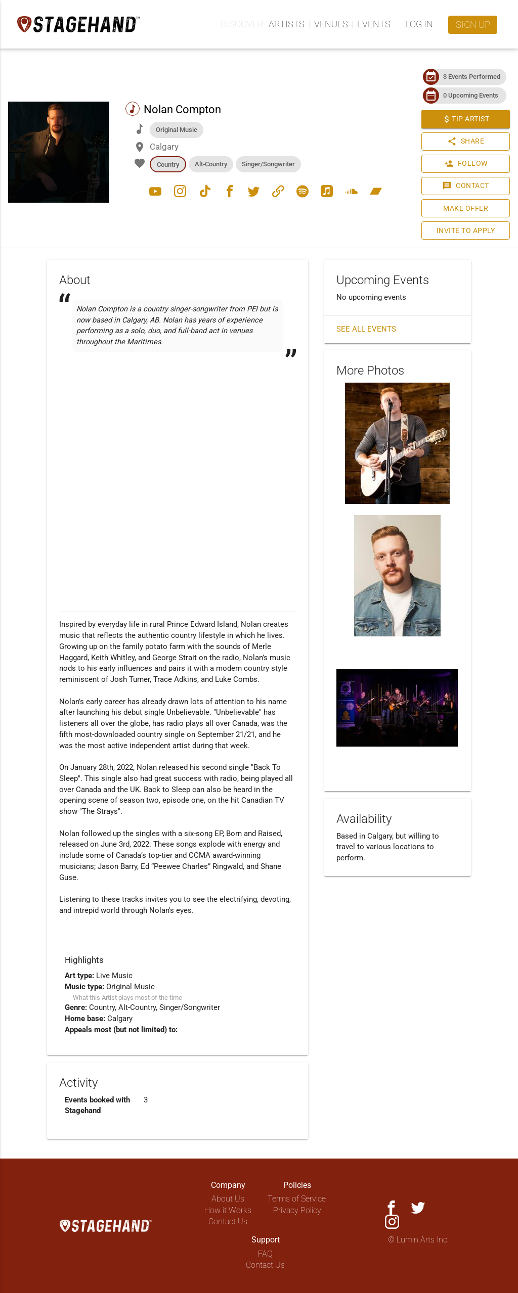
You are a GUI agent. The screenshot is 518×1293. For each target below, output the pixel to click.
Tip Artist (463, 119)
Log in (419, 24)
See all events (366, 329)
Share (463, 141)
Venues (331, 24)
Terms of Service (297, 1199)
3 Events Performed (469, 76)
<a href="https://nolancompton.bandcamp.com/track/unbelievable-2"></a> (177, 385)
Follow (463, 164)
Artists (287, 24)
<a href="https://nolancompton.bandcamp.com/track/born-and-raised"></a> (177, 410)
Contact (464, 186)
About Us (227, 1199)
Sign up (473, 24)
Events (374, 24)
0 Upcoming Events (468, 95)
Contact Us (227, 1221)
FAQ (265, 1254)
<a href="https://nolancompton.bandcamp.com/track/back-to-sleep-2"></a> (177, 435)
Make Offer (463, 208)
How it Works (227, 1210)
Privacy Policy (297, 1210)
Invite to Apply (463, 230)
